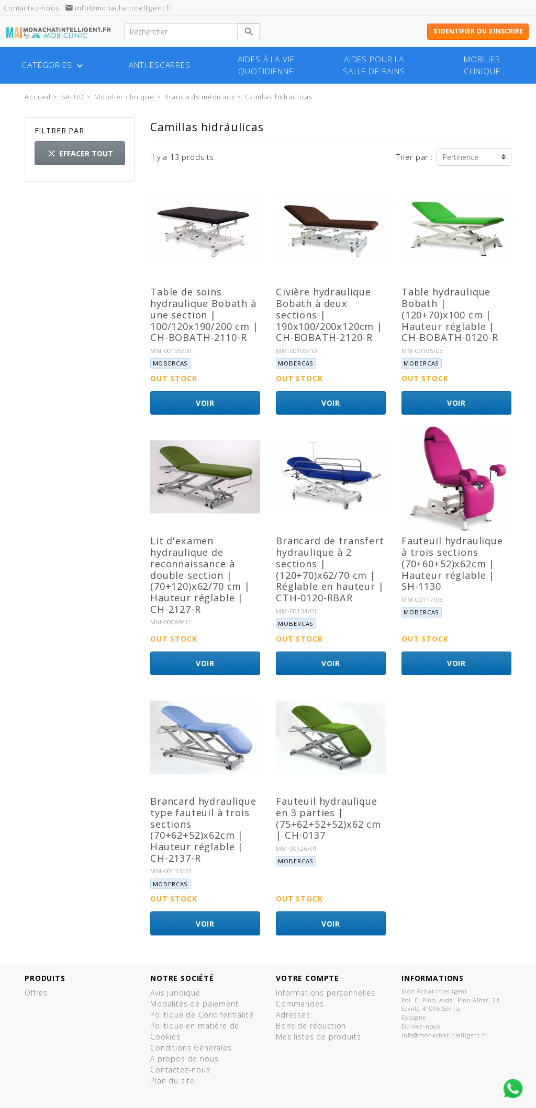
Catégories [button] (53, 65)
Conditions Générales (191, 1048)
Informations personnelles (325, 993)
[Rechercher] (181, 32)
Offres (36, 993)
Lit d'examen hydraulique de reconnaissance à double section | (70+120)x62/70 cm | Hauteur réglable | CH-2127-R (200, 574)
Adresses (293, 1015)
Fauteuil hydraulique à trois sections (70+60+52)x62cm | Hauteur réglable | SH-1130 (452, 563)
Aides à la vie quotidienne (266, 65)
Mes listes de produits (318, 1037)
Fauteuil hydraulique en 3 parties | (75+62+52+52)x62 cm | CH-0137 (328, 818)
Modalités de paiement (194, 1004)
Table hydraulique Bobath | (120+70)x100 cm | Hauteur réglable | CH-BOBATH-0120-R (449, 314)
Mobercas (170, 363)
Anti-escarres (160, 65)
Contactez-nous (180, 1070)
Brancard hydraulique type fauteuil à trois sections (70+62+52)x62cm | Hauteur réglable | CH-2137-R (203, 829)
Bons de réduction (311, 1026)
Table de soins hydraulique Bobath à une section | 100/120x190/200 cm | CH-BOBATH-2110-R (204, 314)
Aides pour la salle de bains (374, 65)
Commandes (300, 1004)
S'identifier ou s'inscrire (478, 31)
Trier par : (414, 157)
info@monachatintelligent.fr (119, 8)
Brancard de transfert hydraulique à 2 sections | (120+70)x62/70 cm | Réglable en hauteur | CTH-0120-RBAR (330, 569)
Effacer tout (79, 153)
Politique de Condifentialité (202, 1015)
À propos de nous (184, 1059)
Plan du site (172, 1081)
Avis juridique (175, 993)
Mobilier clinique (482, 65)
